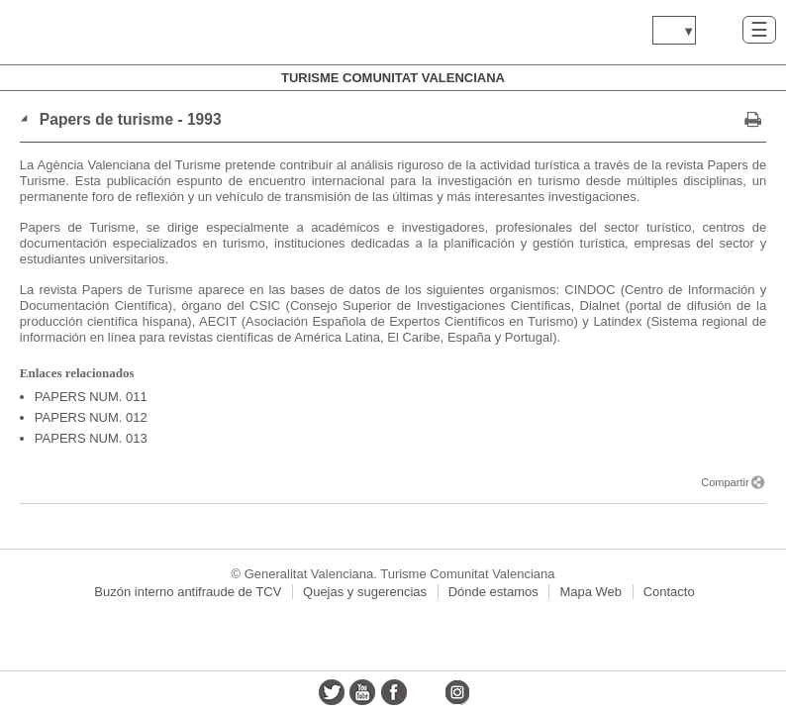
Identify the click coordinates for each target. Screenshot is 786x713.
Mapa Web (590, 591)
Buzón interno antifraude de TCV (187, 591)
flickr (426, 692)
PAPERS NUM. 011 (91, 396)
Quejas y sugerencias (365, 591)
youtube (362, 692)
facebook (394, 692)
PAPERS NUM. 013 (91, 438)
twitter (331, 692)
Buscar (719, 29)
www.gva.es (133, 32)
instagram (456, 692)
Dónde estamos (493, 591)
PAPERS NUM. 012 (91, 417)
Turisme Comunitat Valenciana (393, 77)
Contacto (669, 591)
